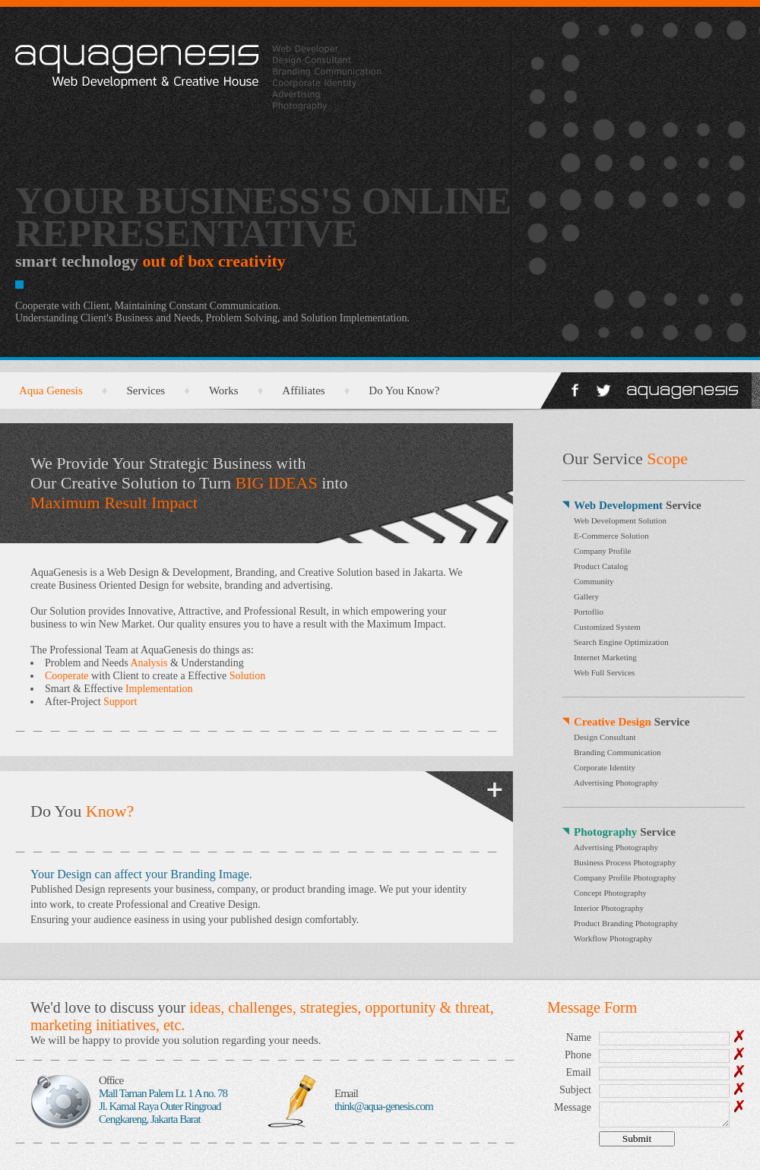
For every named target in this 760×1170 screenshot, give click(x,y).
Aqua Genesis (51, 390)
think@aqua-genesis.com (383, 1106)
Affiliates (303, 390)
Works (224, 390)
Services (145, 390)
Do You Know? (404, 390)
